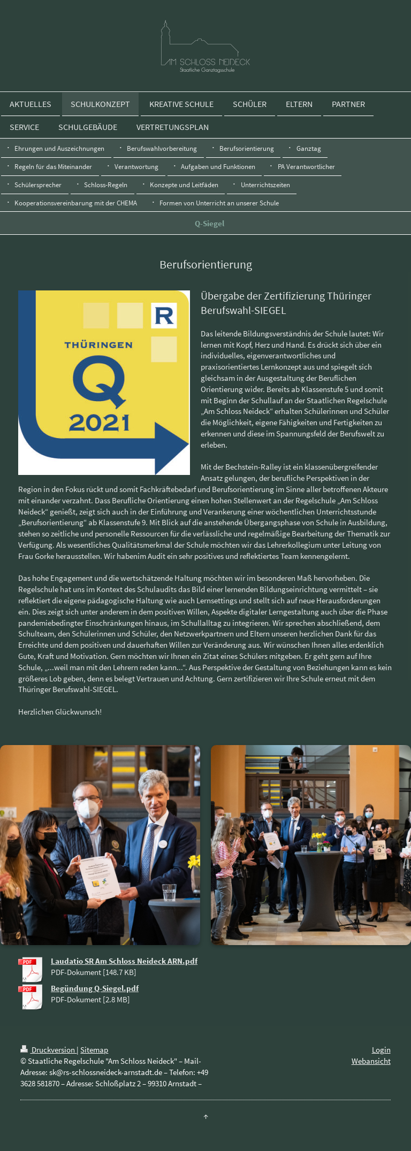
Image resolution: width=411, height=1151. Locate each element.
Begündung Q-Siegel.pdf (95, 988)
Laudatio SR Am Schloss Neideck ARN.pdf (124, 961)
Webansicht (371, 1061)
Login (381, 1050)
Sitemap (94, 1050)
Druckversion (48, 1050)
